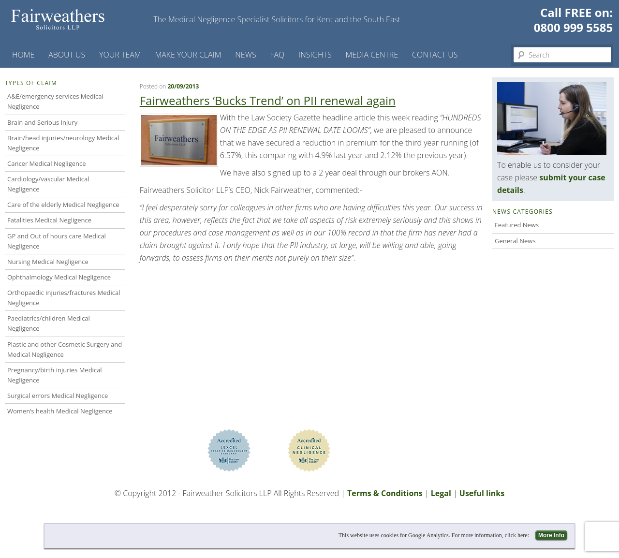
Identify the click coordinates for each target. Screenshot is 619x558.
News (245, 54)
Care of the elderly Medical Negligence (63, 204)
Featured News (517, 224)
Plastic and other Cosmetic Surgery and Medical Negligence (64, 349)
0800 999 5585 (573, 27)
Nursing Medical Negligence (47, 261)
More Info (551, 535)
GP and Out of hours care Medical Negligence (56, 241)
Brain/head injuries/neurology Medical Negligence (63, 142)
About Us (66, 54)
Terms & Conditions (385, 493)
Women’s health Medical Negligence (60, 411)
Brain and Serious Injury (42, 122)
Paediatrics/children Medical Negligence (48, 323)
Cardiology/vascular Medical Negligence (48, 184)
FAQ (277, 54)
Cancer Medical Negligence (46, 163)
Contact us (434, 54)
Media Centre (371, 54)
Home (23, 54)
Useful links (481, 493)
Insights (315, 54)
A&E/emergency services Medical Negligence (55, 101)
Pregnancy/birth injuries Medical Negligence (54, 375)
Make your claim (188, 54)
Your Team (120, 54)
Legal (441, 493)
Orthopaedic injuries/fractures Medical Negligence (63, 297)
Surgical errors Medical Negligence (57, 395)
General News (515, 240)
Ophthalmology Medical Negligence (59, 277)
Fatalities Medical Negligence (49, 220)
